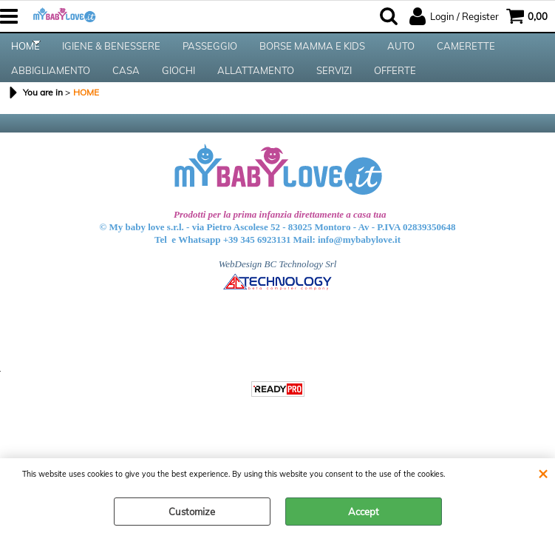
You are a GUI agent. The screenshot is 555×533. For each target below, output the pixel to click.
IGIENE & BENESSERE (111, 52)
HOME (25, 52)
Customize (191, 511)
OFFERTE (395, 89)
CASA (126, 89)
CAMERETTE (466, 52)
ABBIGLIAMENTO (50, 89)
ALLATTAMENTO (255, 89)
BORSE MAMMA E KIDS (312, 52)
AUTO (401, 52)
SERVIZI (334, 89)
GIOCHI (178, 89)
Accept (363, 511)
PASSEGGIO (210, 52)
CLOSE (543, 473)
